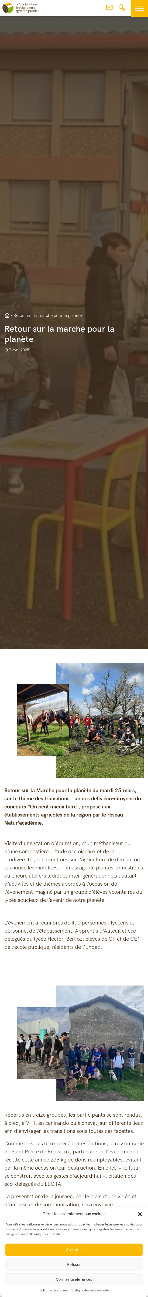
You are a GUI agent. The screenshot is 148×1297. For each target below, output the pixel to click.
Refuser (74, 1264)
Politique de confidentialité (90, 1290)
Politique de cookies (53, 1290)
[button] (140, 1214)
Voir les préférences (74, 1279)
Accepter (74, 1249)
